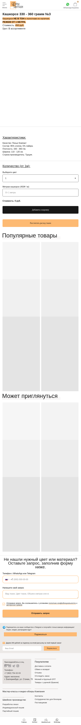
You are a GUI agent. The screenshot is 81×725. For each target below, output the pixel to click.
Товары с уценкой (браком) (47, 682)
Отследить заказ (42, 676)
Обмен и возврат (42, 669)
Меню (4, 8)
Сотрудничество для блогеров (48, 699)
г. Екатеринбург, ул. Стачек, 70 (18, 679)
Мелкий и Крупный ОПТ (45, 679)
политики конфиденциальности (62, 603)
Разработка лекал (10, 704)
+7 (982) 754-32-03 (12, 673)
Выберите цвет (10, 172)
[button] (40, 223)
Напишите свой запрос (13, 588)
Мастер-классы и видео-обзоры (18, 691)
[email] (22, 648)
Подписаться (40, 634)
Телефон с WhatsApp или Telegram (19, 573)
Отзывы (38, 673)
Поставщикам (41, 702)
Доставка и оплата (43, 666)
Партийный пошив (11, 711)
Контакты (39, 696)
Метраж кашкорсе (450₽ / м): (16, 187)
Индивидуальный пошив (13, 708)
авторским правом (14, 605)
